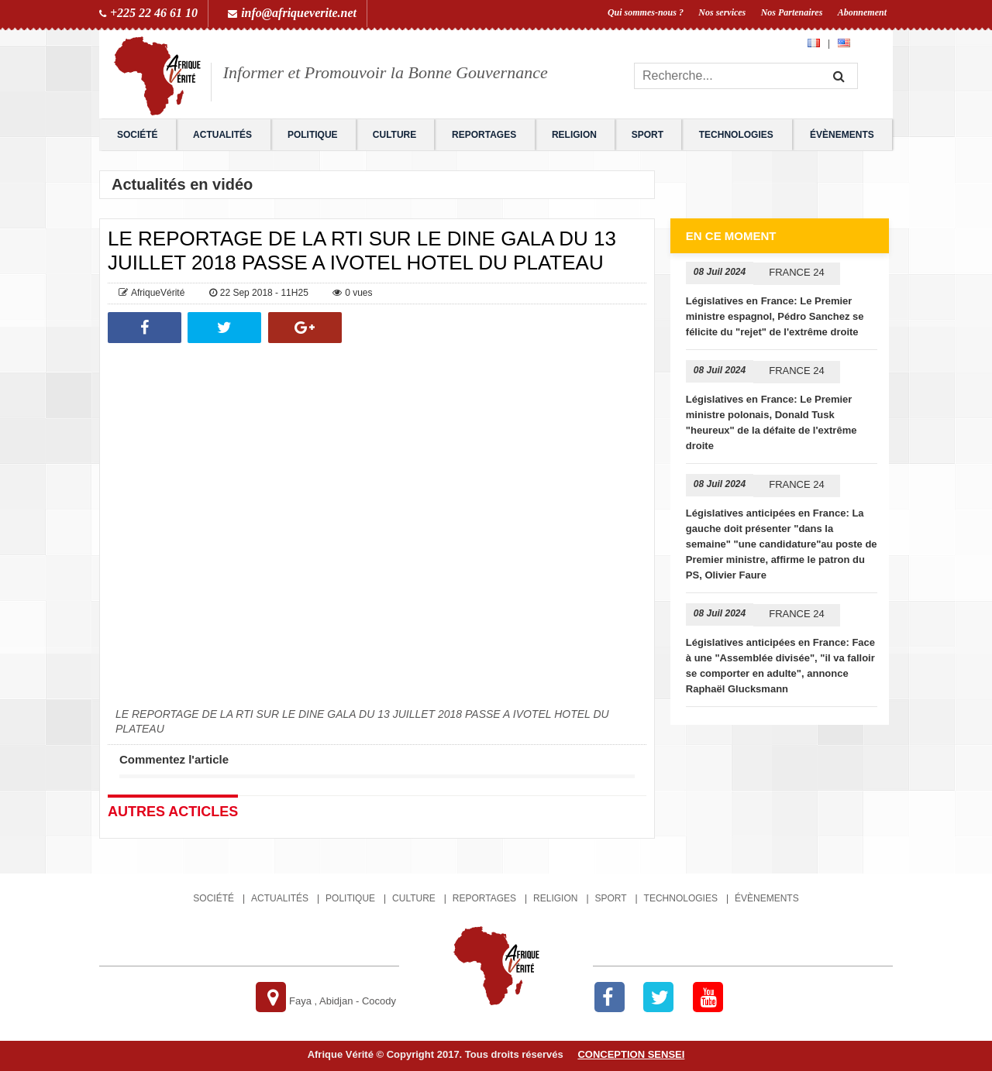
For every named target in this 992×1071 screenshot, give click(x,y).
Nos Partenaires (792, 12)
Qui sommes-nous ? (646, 12)
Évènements (842, 134)
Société (137, 134)
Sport (647, 134)
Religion (574, 134)
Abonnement (862, 12)
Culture (394, 134)
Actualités (222, 134)
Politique (313, 134)
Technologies (736, 134)
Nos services (722, 12)
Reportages (484, 134)
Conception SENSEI (630, 1054)
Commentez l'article (174, 759)
